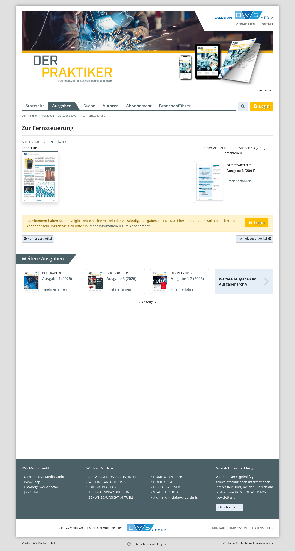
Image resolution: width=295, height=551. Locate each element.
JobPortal (31, 492)
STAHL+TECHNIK (165, 492)
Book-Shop (32, 482)
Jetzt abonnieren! (229, 507)
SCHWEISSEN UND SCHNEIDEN (112, 476)
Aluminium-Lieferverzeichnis (175, 497)
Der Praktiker (30, 115)
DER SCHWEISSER (166, 487)
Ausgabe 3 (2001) (68, 115)
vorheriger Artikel (38, 238)
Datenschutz (262, 528)
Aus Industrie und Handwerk (44, 141)
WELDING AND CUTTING (107, 482)
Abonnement (139, 106)
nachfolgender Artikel (254, 238)
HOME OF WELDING (168, 476)
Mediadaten (245, 24)
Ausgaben (61, 106)
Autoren (111, 106)
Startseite (35, 106)
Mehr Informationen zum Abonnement (120, 226)
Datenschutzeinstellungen (149, 544)
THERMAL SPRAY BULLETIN (109, 492)
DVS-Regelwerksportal (41, 487)
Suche (89, 106)
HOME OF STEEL (165, 482)
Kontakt (266, 24)
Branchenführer (175, 106)
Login (261, 106)
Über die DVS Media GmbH (44, 476)
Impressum (239, 528)
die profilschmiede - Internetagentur (250, 543)
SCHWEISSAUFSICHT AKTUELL (110, 497)
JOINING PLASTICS (102, 487)
